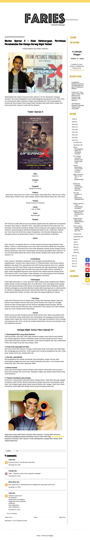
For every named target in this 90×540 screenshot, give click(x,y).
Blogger (51, 535)
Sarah (10, 459)
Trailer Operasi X (35, 112)
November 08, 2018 (14, 465)
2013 (73, 261)
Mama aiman (12, 482)
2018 (73, 140)
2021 (73, 132)
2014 (73, 258)
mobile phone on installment (16, 499)
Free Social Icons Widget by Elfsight (85, 284)
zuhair (10, 493)
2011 (73, 266)
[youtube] (87, 270)
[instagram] (87, 265)
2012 (73, 263)
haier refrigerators (13, 505)
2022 (73, 129)
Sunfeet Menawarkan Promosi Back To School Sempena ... (78, 169)
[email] (87, 280)
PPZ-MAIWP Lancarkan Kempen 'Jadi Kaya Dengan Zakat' (78, 160)
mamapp (11, 471)
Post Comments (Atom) (20, 520)
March (75, 252)
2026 (73, 119)
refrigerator (11, 503)
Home (36, 517)
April (75, 250)
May (75, 247)
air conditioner (12, 497)
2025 (73, 121)
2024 (73, 124)
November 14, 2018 (14, 487)
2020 (73, 135)
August (76, 239)
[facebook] (87, 260)
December (77, 142)
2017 (73, 256)
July (75, 242)
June (75, 244)
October (76, 234)
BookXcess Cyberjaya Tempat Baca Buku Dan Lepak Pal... (78, 187)
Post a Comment (12, 513)
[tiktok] (87, 275)
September (77, 236)
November (77, 145)
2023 (73, 127)
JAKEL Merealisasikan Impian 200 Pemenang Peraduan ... (78, 151)
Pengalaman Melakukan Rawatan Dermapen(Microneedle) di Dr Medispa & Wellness (77, 85)
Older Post (62, 517)
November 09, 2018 (14, 476)
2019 (73, 137)
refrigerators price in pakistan (17, 501)
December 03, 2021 (14, 509)
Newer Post (8, 517)
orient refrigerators (14, 507)
